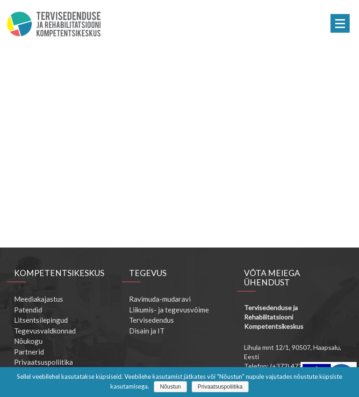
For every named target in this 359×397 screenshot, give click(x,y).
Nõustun (170, 386)
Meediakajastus (38, 299)
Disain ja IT (147, 330)
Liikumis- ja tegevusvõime (169, 309)
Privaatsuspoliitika (43, 362)
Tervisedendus (151, 320)
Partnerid (29, 351)
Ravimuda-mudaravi (160, 299)
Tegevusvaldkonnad (45, 330)
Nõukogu (28, 341)
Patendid (28, 309)
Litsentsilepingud (41, 320)
